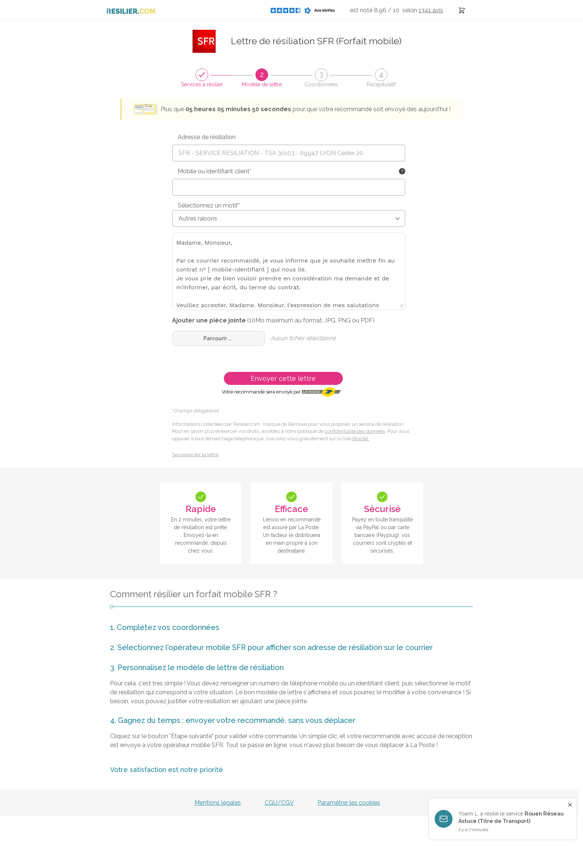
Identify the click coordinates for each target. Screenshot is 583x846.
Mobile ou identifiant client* (214, 171)
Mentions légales (217, 802)
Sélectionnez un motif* (209, 205)
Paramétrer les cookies (349, 802)
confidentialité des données (355, 431)
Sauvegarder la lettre (195, 454)
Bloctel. (360, 438)
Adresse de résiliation (207, 137)
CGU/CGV (279, 802)
